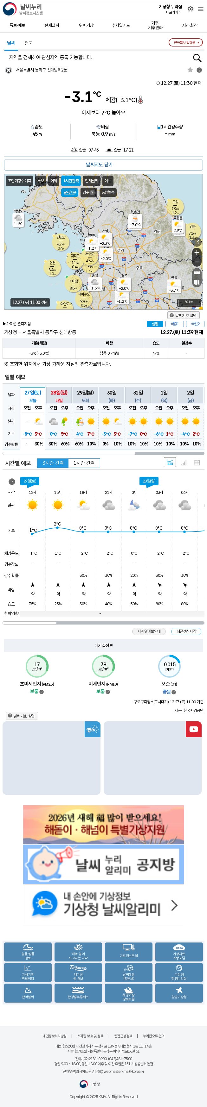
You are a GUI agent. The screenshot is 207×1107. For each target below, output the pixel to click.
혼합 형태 (170, 462)
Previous (8, 758)
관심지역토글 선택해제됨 (190, 69)
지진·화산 (189, 25)
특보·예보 (17, 25)
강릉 (192, 226)
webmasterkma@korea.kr (124, 1071)
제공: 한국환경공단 (189, 710)
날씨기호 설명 (185, 315)
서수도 (89, 254)
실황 (155, 323)
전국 (28, 43)
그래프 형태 (184, 462)
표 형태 (197, 462)
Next (199, 758)
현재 (181, 83)
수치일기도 (121, 25)
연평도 (60, 237)
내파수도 (84, 294)
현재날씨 (52, 25)
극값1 (175, 323)
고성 (175, 202)
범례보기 (41, 692)
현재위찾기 (8, 70)
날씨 (11, 43)
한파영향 (11, 613)
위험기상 (86, 25)
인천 (52, 263)
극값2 (195, 323)
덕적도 (75, 256)
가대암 (73, 281)
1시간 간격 (84, 463)
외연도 (64, 304)
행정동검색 (197, 58)
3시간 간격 (52, 463)
